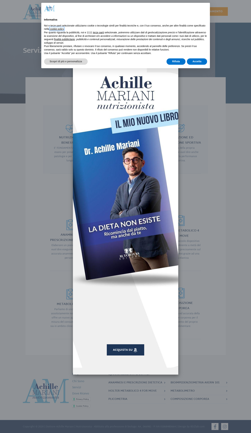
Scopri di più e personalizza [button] (66, 61)
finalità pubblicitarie (64, 39)
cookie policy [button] (57, 29)
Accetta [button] (197, 61)
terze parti (98, 32)
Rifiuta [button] (176, 61)
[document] (125, 216)
